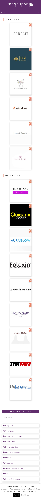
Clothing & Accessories (13, 436)
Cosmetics (8, 431)
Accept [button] (16, 495)
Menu (3, 12)
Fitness (7, 458)
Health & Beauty (10, 442)
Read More (25, 495)
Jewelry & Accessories (13, 468)
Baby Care (8, 426)
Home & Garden (10, 447)
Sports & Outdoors (11, 479)
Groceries (8, 463)
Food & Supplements (12, 452)
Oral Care (7, 474)
